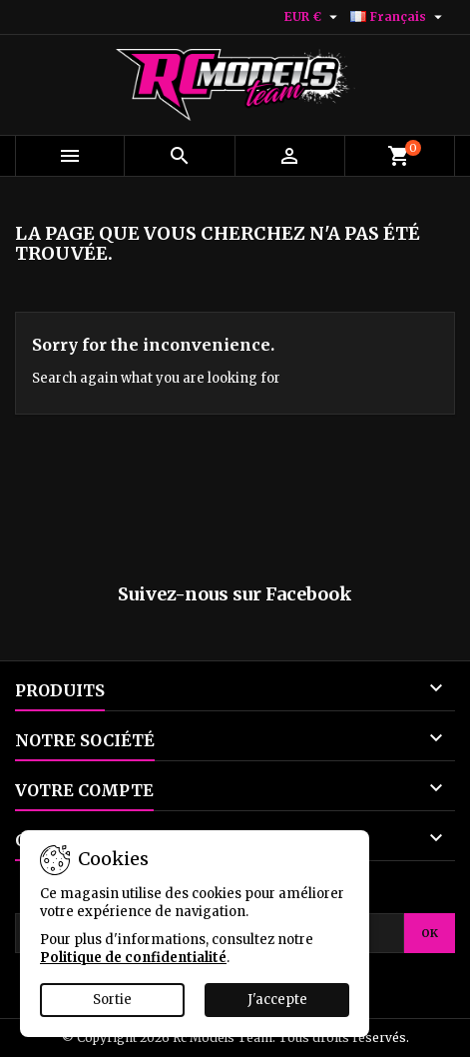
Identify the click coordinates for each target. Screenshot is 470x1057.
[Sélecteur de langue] (398, 17)
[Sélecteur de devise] (313, 17)
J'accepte (277, 999)
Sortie (112, 999)
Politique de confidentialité (133, 957)
